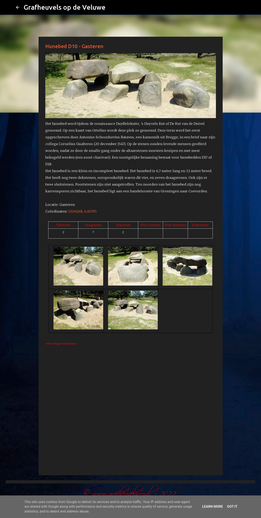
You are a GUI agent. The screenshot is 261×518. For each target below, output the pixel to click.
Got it (232, 507)
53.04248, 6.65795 (82, 211)
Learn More (212, 507)
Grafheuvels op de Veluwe (65, 7)
